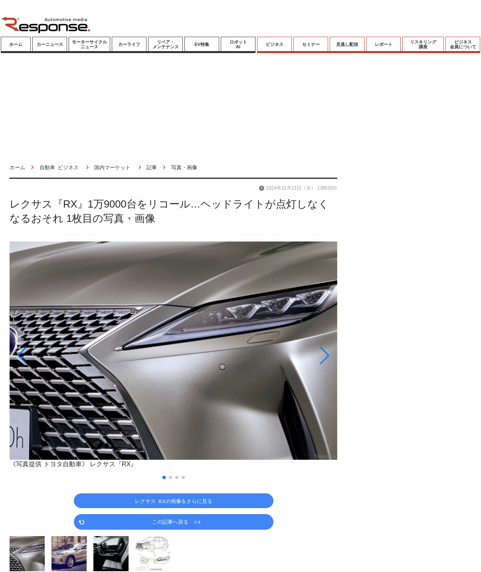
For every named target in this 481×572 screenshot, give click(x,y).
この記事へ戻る (176, 521)
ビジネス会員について (463, 44)
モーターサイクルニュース (89, 44)
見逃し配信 (347, 44)
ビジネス (274, 44)
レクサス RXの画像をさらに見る (173, 500)
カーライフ (129, 44)
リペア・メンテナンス (165, 44)
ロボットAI (238, 44)
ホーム (15, 44)
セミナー (311, 44)
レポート (383, 44)
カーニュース (50, 44)
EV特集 (201, 44)
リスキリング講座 (423, 44)
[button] (59, 356)
